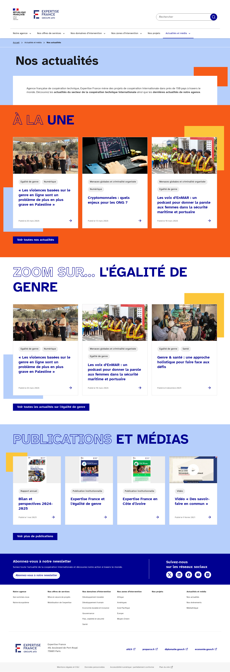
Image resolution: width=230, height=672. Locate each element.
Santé (85, 624)
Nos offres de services (49, 33)
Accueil (16, 42)
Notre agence (20, 33)
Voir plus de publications (35, 536)
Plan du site (164, 667)
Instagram (207, 574)
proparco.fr (148, 649)
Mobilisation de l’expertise (59, 602)
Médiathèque (192, 608)
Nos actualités (193, 597)
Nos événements (194, 602)
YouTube (198, 574)
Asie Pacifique (123, 608)
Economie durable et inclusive (95, 608)
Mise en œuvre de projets (59, 597)
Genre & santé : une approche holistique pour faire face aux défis (183, 362)
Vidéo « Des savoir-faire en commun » (192, 501)
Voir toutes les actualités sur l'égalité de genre (51, 407)
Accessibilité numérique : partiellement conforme (132, 667)
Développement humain (93, 602)
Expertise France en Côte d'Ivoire (140, 501)
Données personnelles (95, 667)
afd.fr (129, 649)
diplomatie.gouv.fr (175, 649)
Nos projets (154, 33)
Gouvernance (88, 613)
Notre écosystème (21, 602)
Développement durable (93, 597)
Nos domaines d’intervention (86, 33)
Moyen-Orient (123, 619)
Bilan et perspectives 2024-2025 (36, 504)
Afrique (120, 597)
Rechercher (213, 17)
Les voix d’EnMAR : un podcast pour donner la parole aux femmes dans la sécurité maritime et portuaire (183, 205)
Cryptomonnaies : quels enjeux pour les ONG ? (109, 200)
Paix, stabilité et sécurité (93, 619)
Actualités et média (176, 33)
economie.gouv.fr (204, 649)
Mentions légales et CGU (68, 667)
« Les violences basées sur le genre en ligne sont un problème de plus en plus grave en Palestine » (44, 197)
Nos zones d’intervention (124, 33)
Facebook (188, 574)
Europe (120, 613)
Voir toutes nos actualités (35, 240)
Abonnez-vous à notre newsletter (36, 575)
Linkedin (179, 574)
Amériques (122, 602)
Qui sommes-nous (21, 597)
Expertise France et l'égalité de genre (88, 501)
